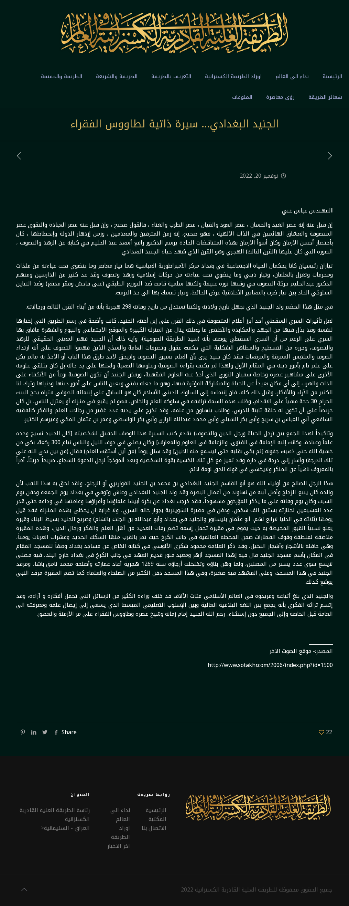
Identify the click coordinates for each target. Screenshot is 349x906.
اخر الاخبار (118, 846)
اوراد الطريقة (120, 832)
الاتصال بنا (154, 828)
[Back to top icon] (24, 889)
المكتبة (157, 819)
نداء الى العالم (120, 814)
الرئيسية (156, 810)
